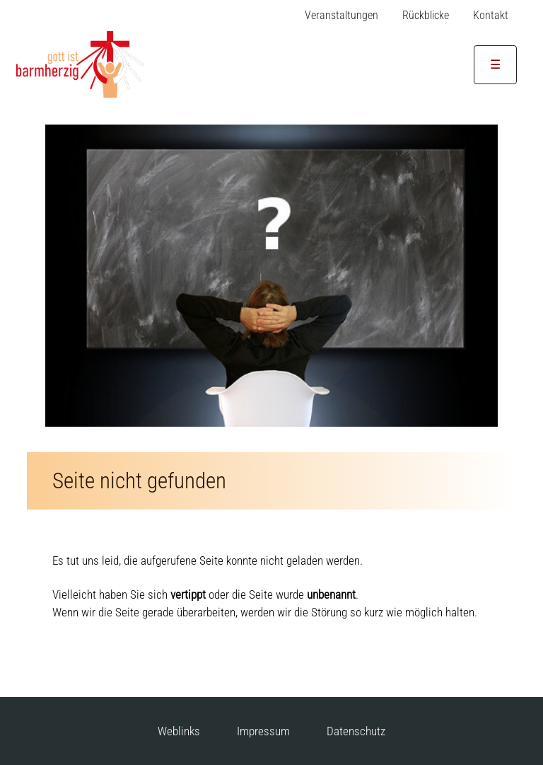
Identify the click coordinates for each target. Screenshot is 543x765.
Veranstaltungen (341, 15)
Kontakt (490, 15)
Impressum (263, 731)
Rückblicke (425, 15)
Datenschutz (356, 731)
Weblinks (179, 731)
